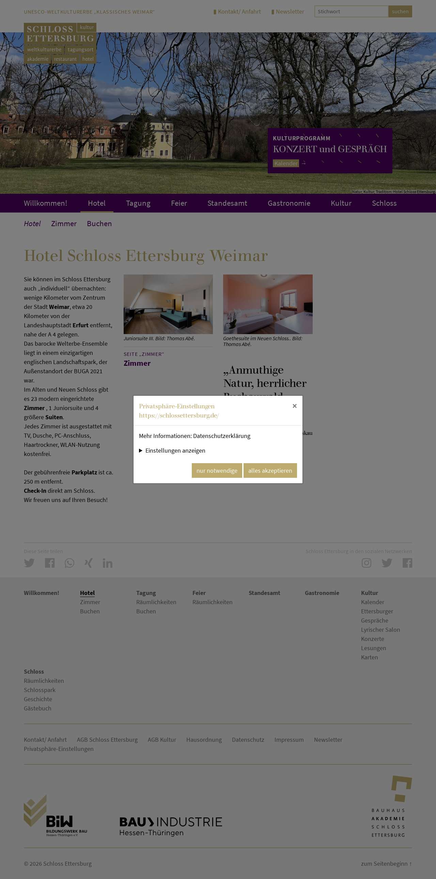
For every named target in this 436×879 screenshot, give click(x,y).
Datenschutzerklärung (221, 436)
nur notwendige (217, 470)
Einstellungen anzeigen (175, 450)
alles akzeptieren (270, 470)
